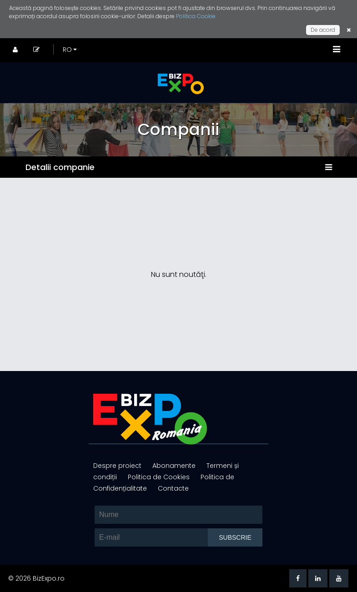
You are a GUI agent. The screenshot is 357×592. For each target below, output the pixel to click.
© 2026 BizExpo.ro (36, 578)
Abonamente (174, 465)
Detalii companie (60, 167)
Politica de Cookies (159, 477)
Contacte (173, 488)
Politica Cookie (196, 16)
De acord (323, 30)
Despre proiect (118, 465)
